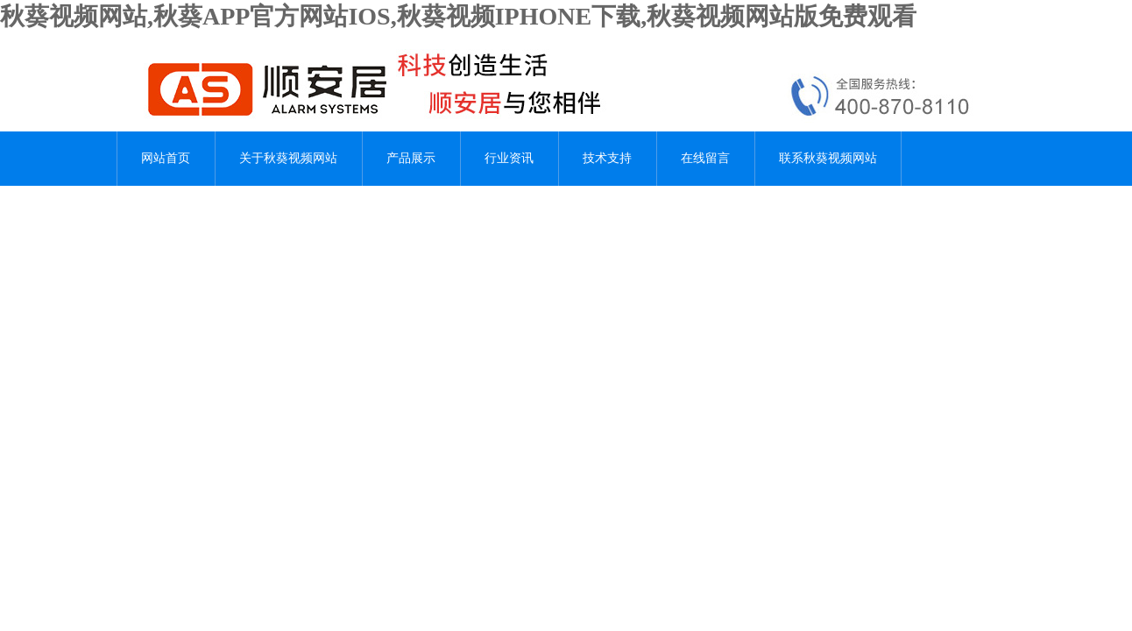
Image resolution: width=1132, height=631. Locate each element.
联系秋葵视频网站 (828, 158)
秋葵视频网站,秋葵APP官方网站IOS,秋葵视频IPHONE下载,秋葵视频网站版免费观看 (458, 16)
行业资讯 (509, 158)
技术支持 (607, 158)
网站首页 (165, 158)
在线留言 (705, 158)
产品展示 (410, 158)
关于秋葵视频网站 (288, 158)
